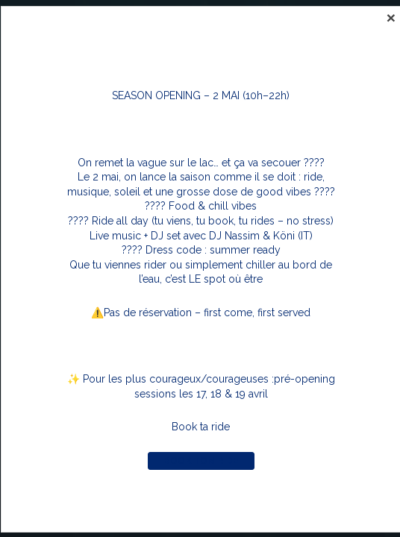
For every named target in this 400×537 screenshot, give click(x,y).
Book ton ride (201, 461)
